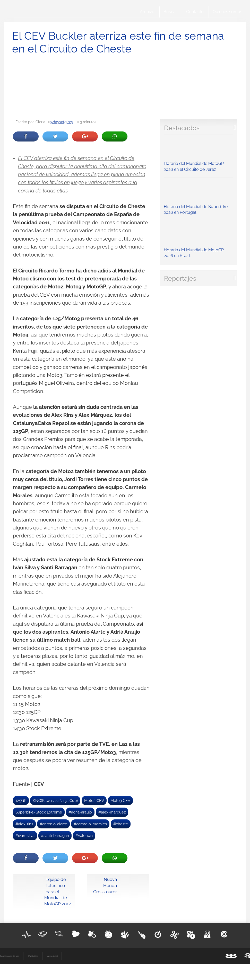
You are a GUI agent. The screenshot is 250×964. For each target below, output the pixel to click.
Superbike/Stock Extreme (38, 812)
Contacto (195, 11)
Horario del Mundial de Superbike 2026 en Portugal (199, 197)
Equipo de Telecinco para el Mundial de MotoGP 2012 (57, 891)
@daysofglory (61, 122)
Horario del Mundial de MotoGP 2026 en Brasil (199, 241)
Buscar (170, 11)
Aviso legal (52, 956)
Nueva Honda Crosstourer (105, 885)
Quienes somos (227, 11)
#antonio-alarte (53, 824)
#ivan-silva (25, 835)
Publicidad (33, 956)
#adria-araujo (80, 812)
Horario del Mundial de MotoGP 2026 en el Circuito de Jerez (199, 154)
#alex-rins (24, 824)
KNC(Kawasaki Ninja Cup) (55, 800)
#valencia (84, 835)
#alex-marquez (112, 812)
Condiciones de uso (9, 956)
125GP (20, 800)
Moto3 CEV (120, 800)
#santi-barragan (55, 835)
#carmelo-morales (90, 824)
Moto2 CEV (94, 800)
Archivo (147, 11)
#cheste (120, 824)
